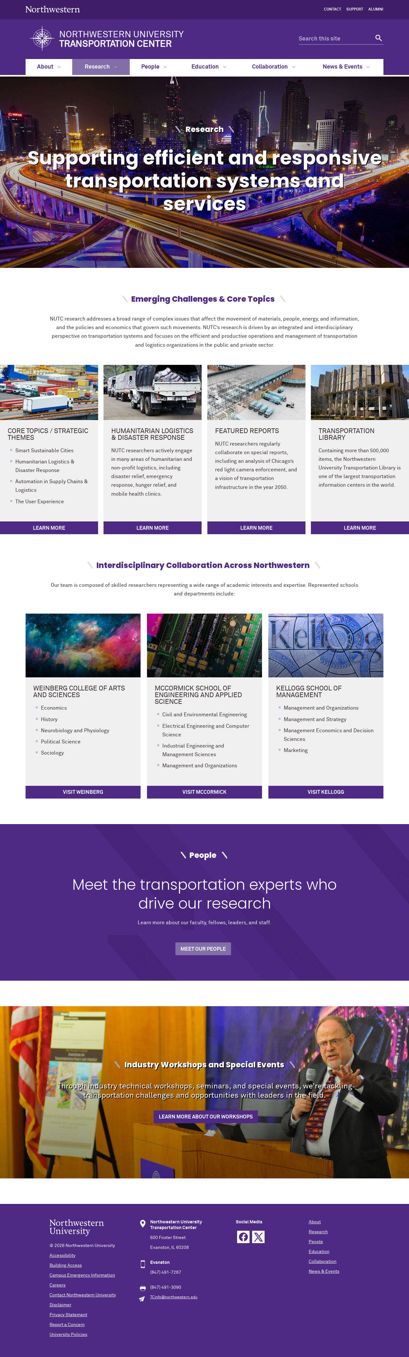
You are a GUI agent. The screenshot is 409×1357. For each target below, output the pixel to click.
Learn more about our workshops (206, 1116)
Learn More (49, 528)
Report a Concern (67, 1325)
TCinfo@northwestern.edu (173, 1297)
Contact (332, 9)
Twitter (258, 1237)
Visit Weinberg (83, 792)
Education (208, 67)
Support (354, 9)
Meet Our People (203, 949)
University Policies (68, 1334)
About (49, 67)
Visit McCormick (204, 792)
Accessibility (62, 1255)
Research (101, 67)
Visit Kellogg (326, 792)
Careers (58, 1285)
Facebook (243, 1237)
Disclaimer (60, 1305)
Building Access (66, 1265)
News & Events (346, 67)
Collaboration (273, 67)
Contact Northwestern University (83, 1295)
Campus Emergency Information (82, 1275)
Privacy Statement (68, 1315)
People (154, 67)
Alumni (375, 9)
